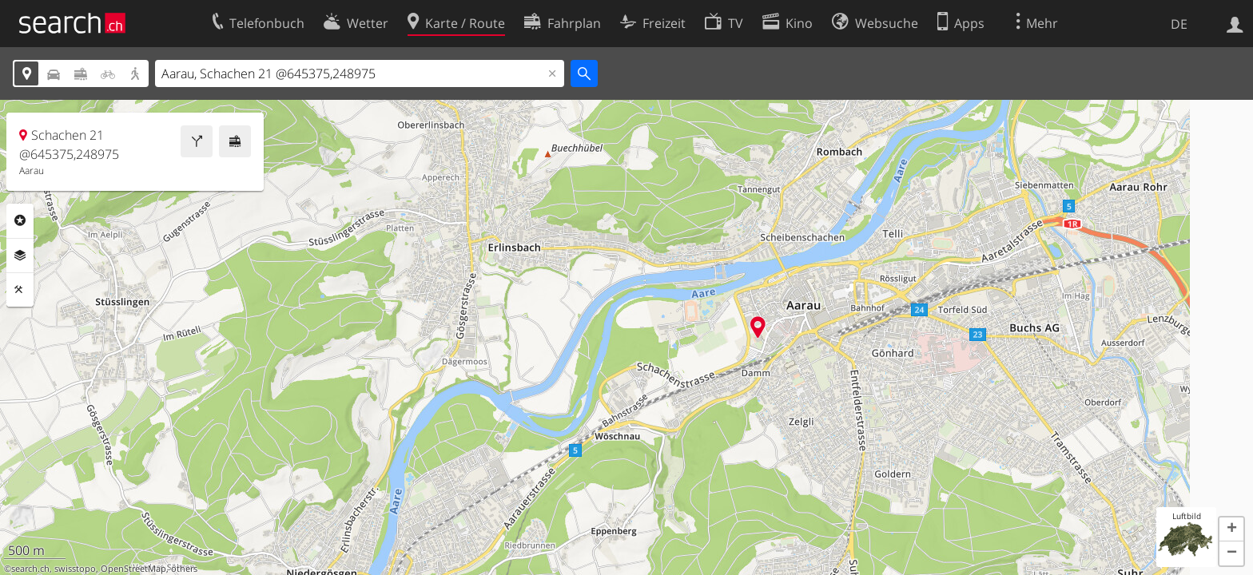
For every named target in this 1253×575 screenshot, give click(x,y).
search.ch (30, 568)
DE (1179, 24)
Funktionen (20, 290)
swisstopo (75, 568)
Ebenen (20, 255)
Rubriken (20, 220)
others (184, 568)
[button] (1231, 529)
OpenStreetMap (133, 568)
